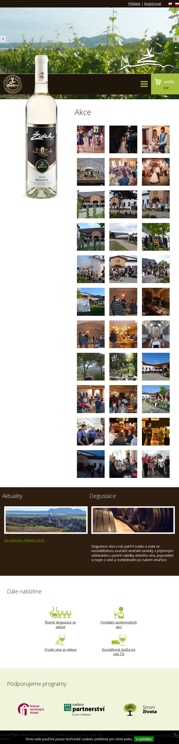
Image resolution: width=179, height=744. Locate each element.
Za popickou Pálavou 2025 (24, 540)
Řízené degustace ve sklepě (60, 618)
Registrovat (152, 3)
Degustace (103, 496)
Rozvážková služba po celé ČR (118, 645)
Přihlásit (134, 3)
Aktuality (12, 496)
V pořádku (144, 739)
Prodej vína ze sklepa (60, 643)
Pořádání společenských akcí (118, 618)
